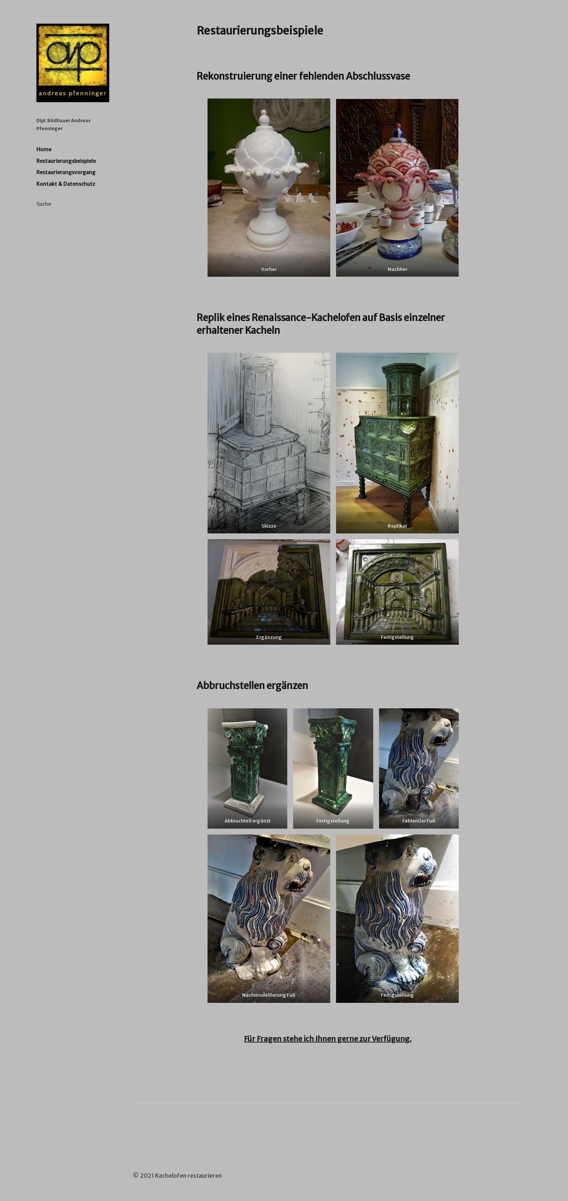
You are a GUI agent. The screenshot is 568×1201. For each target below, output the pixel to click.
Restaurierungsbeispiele (66, 161)
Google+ (138, 1160)
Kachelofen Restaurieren (72, 63)
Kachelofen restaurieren (188, 1175)
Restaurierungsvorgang (65, 172)
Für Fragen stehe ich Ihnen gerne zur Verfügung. (327, 1038)
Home (43, 149)
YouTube (158, 1160)
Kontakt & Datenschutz (65, 184)
